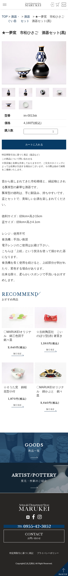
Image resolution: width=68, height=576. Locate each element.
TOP (5, 16)
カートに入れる (34, 144)
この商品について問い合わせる (17, 159)
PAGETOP (63, 574)
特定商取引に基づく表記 (21, 553)
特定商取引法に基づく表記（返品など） (21, 154)
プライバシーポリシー (48, 553)
